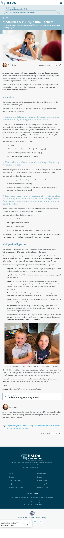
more (27, 428)
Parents (9, 428)
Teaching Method (18, 428)
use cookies (6, 522)
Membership (41, 474)
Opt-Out (11, 525)
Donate (39, 477)
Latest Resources (15, 480)
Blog (8, 426)
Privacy (44, 518)
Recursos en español (16, 487)
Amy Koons (12, 65)
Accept (26, 524)
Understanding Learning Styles (23, 397)
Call (24, 502)
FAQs (10, 484)
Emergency (38, 502)
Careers (11, 477)
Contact (30, 502)
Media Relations (42, 487)
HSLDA (25, 518)
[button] (52, 65)
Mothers (57, 426)
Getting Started (33, 426)
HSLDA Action (42, 480)
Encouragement (16, 426)
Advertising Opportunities (46, 484)
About (11, 474)
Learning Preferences (46, 426)
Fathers (24, 426)
